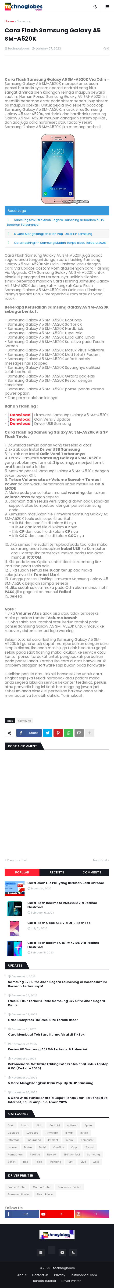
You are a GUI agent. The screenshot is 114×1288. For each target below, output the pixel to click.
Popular (22, 872)
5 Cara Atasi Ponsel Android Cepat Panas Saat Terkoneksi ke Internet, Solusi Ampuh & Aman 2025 (57, 1100)
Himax (69, 1133)
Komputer (87, 1140)
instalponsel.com (84, 1275)
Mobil (42, 1147)
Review (51, 1154)
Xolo (96, 1162)
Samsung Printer (18, 1194)
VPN (70, 1162)
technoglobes (64, 1268)
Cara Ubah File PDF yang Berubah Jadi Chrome (65, 883)
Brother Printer (17, 1187)
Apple (88, 1125)
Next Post (100, 860)
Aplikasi (72, 1125)
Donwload (20, 415)
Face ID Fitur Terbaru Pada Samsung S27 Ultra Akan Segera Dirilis (56, 1003)
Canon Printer (42, 1187)
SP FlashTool (72, 1154)
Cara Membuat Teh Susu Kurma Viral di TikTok (46, 1035)
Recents (57, 872)
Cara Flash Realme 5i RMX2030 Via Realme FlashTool (62, 905)
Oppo (74, 1147)
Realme (35, 1154)
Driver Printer (71, 1281)
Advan (25, 1125)
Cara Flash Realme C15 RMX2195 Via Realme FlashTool (63, 945)
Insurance (34, 1140)
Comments (91, 872)
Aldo (39, 1125)
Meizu (28, 1147)
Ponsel (90, 1147)
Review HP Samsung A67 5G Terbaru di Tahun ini (47, 1049)
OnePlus (58, 1147)
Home (9, 21)
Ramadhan (15, 1154)
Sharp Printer (45, 1194)
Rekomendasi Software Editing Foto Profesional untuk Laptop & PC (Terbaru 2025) (58, 1066)
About (21, 1275)
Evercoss (32, 1133)
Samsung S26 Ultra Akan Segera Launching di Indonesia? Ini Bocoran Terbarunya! (57, 984)
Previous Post (17, 860)
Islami (69, 1140)
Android (55, 1125)
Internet (53, 1140)
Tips (25, 1162)
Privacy (59, 1275)
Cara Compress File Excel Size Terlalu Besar (43, 1020)
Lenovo (12, 1147)
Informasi (14, 1140)
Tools (38, 1162)
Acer (11, 1125)
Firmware (52, 1133)
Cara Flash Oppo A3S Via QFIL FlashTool (59, 923)
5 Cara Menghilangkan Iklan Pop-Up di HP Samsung (53, 234)
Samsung (24, 21)
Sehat (11, 1162)
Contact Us (40, 1275)
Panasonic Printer (69, 1187)
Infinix (84, 1133)
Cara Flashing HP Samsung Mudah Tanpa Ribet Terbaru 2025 (60, 242)
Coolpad (13, 1133)
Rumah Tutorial (44, 1281)
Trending (55, 1162)
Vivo (83, 1162)
